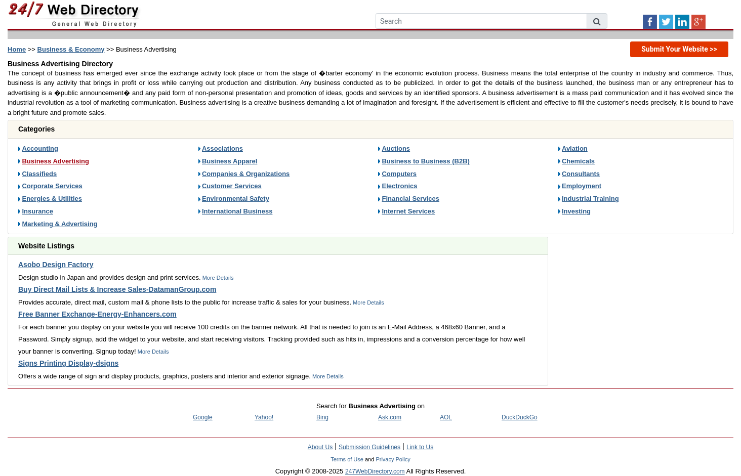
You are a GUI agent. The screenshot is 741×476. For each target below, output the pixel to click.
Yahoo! (264, 417)
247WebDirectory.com (375, 471)
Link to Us (419, 447)
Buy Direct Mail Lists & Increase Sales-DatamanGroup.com (117, 289)
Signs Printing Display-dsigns (68, 363)
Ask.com (389, 417)
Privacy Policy (393, 459)
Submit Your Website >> (679, 49)
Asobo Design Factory (56, 265)
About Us (320, 447)
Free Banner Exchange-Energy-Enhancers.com (97, 314)
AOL (446, 417)
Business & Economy (71, 49)
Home (17, 49)
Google (203, 417)
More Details (217, 278)
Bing (322, 417)
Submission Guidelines (369, 447)
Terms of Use (347, 459)
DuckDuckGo (520, 417)
